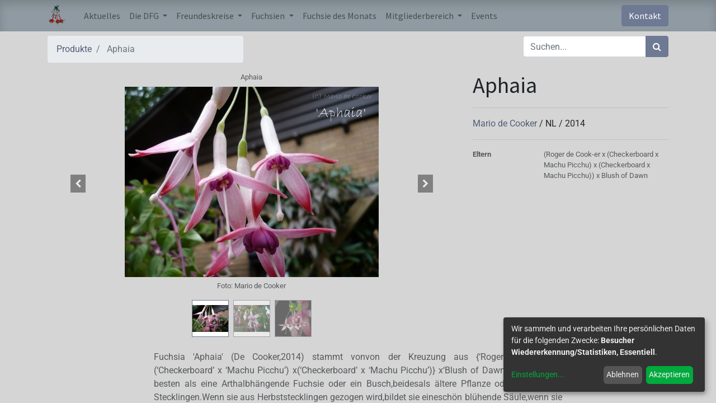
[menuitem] (102, 15)
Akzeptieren (669, 374)
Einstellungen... (537, 374)
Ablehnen (622, 374)
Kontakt (645, 15)
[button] (78, 183)
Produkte (74, 49)
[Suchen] (657, 46)
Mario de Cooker (506, 123)
